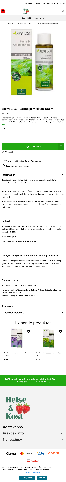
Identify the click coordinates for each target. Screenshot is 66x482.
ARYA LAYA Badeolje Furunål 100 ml (48, 354)
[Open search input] (59, 11)
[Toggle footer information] (62, 427)
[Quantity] (33, 140)
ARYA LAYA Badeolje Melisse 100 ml (45, 23)
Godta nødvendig (27, 478)
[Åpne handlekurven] (63, 11)
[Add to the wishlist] (28, 331)
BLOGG (62, 3)
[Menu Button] (3, 11)
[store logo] (26, 11)
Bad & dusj (28, 23)
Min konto (54, 3)
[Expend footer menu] (62, 433)
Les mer (5, 124)
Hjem (10, 23)
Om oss (37, 3)
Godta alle (42, 478)
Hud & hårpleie (18, 23)
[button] (61, 146)
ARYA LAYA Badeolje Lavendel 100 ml (15, 354)
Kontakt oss (46, 3)
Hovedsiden (29, 3)
